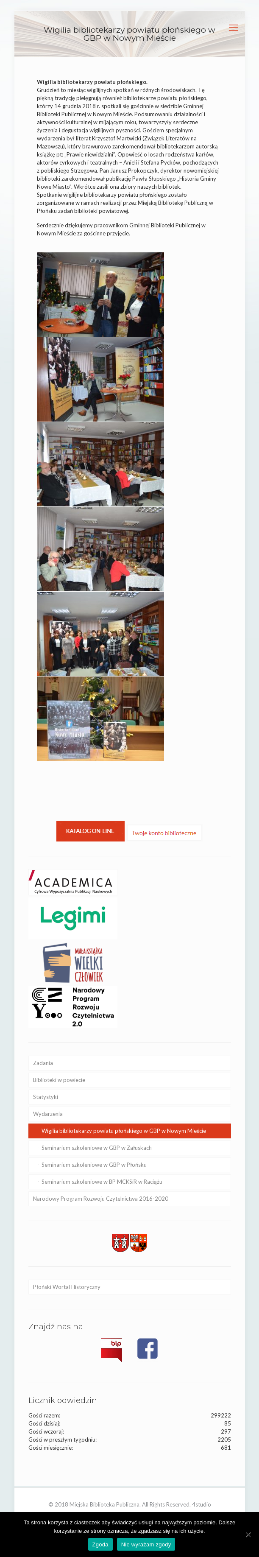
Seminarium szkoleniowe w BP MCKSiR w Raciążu (102, 1181)
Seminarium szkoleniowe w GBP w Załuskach (97, 1147)
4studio (201, 1504)
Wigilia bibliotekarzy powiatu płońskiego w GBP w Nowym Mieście (124, 1130)
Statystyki (45, 1096)
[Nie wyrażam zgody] (248, 1534)
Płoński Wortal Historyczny (66, 1286)
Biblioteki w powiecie (59, 1079)
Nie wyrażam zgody (146, 1544)
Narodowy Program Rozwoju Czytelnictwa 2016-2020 (100, 1198)
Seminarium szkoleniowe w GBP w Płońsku (94, 1164)
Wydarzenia (48, 1113)
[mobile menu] (233, 27)
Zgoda (100, 1544)
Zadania (43, 1062)
